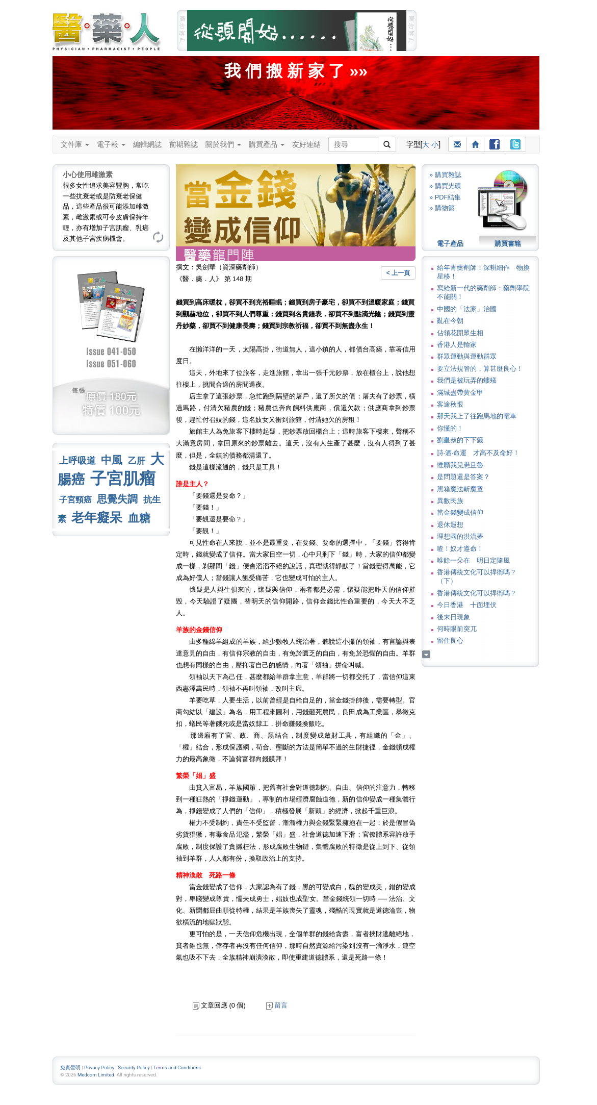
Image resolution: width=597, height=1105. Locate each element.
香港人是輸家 (457, 344)
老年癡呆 (96, 517)
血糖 (139, 518)
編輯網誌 (147, 144)
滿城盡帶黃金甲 (460, 392)
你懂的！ (450, 428)
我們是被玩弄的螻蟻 (467, 380)
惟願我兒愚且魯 (460, 465)
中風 (111, 460)
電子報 (111, 144)
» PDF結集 (445, 197)
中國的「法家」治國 (467, 309)
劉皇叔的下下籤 (460, 440)
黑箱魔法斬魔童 (460, 489)
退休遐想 (450, 525)
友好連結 (306, 144)
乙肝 (136, 461)
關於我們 (223, 144)
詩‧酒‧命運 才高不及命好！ (478, 453)
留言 (277, 1005)
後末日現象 (453, 617)
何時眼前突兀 (457, 629)
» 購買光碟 (445, 186)
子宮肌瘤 (122, 478)
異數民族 (450, 501)
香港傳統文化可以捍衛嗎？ (476, 593)
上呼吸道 (77, 461)
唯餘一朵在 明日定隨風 (473, 560)
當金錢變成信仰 (460, 512)
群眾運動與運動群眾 (467, 356)
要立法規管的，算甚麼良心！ (480, 368)
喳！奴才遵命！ (460, 548)
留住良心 (450, 640)
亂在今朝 (450, 320)
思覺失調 (117, 499)
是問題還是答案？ (463, 477)
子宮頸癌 (75, 499)
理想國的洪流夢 (460, 536)
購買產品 (266, 144)
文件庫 (75, 144)
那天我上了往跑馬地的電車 (476, 416)
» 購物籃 (442, 208)
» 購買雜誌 (445, 175)
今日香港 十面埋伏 (467, 605)
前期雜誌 (183, 144)
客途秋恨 (450, 404)
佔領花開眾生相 (460, 333)
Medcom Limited (95, 1074)
